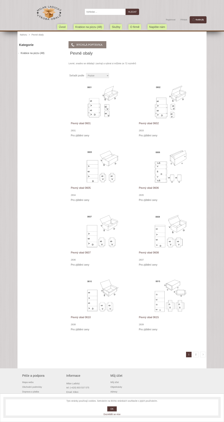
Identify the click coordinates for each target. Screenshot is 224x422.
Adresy (113, 391)
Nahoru (23, 34)
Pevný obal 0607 (81, 252)
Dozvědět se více (111, 414)
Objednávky (116, 387)
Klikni (75, 392)
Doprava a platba (30, 391)
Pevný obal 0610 (81, 317)
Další (203, 354)
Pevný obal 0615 (149, 317)
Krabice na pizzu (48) (88, 27)
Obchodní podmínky (32, 387)
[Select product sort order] (97, 75)
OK (112, 409)
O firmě (134, 27)
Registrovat (170, 20)
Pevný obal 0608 (149, 252)
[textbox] (105, 12)
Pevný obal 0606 (149, 187)
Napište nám (157, 27)
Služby (116, 27)
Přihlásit (184, 20)
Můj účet (114, 382)
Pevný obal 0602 (149, 123)
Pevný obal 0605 (81, 187)
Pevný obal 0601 (81, 123)
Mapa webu (28, 382)
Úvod (62, 27)
